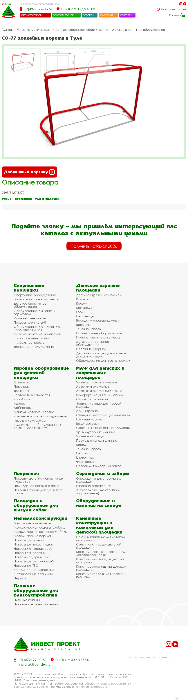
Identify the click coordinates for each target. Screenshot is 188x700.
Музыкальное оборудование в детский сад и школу (37, 426)
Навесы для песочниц (31, 552)
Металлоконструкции (40, 518)
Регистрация (177, 9)
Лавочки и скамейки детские (99, 390)
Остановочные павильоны (34, 574)
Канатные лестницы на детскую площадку (101, 568)
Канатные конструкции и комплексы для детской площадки (99, 525)
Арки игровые (87, 410)
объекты (88, 15)
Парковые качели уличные (96, 440)
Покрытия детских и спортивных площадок (38, 480)
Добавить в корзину (29, 172)
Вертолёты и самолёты (32, 395)
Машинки (21, 382)
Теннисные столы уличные (34, 346)
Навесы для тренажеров (33, 548)
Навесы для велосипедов (33, 544)
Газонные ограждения (93, 485)
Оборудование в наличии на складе (98, 503)
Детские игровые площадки (98, 287)
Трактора (21, 390)
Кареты (19, 403)
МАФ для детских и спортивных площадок (100, 373)
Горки (80, 311)
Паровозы (21, 386)
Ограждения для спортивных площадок (98, 480)
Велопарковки (87, 423)
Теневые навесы (88, 328)
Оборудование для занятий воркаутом (35, 312)
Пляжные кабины (89, 419)
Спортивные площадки (34, 29)
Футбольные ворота (29, 342)
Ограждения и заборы (102, 473)
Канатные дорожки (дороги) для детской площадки (101, 553)
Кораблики (22, 399)
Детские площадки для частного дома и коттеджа (101, 355)
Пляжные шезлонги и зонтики (36, 604)
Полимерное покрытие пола (36, 485)
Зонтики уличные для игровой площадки (98, 405)
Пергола (83, 453)
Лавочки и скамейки (92, 386)
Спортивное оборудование (35, 295)
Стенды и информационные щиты (103, 415)
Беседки (82, 444)
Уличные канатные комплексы (37, 334)
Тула (8, 3)
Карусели (84, 307)
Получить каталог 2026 (94, 246)
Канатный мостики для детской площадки (100, 560)
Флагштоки (85, 461)
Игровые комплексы (30, 420)
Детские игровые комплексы (99, 295)
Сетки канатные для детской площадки (98, 546)
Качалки (82, 299)
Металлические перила (32, 535)
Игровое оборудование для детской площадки (41, 373)
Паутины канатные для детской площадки (100, 538)
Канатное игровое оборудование (40, 416)
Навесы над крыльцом (31, 557)
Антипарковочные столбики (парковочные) (98, 491)
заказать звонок (63, 15)
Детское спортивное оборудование (81, 29)
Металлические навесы (32, 523)
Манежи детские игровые (34, 411)
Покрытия (26, 473)
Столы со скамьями (92, 399)
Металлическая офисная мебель (40, 531)
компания (106, 15)
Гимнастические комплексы (36, 299)
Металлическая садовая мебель (39, 527)
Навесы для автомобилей (34, 561)
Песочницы (85, 316)
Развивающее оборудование (99, 333)
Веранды (83, 324)
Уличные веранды (90, 436)
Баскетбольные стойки (31, 338)
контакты (126, 15)
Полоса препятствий (30, 322)
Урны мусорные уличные (95, 432)
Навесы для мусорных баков (98, 465)
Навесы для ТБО (26, 565)
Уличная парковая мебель (97, 382)
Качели (81, 303)
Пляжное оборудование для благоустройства (36, 590)
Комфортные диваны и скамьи (100, 395)
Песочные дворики (91, 348)
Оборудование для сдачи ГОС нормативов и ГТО (38, 328)
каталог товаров (31, 15)
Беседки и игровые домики (97, 320)
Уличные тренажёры (30, 318)
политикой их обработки (92, 686)
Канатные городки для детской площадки (100, 575)
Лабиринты (22, 407)
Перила (20, 578)
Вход (164, 9)
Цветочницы (85, 457)
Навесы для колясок (29, 540)
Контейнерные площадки (34, 569)
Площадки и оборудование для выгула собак (36, 505)
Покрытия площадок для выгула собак (38, 491)
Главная (7, 29)
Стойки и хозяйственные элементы (103, 427)
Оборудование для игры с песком (103, 360)
